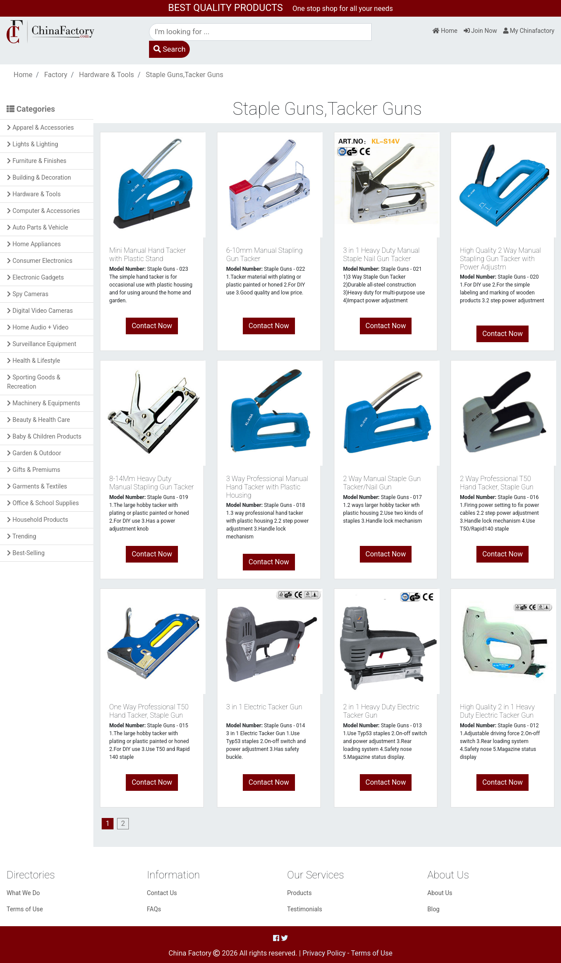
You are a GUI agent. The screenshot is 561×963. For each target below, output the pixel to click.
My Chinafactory (528, 30)
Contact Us (162, 892)
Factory (55, 75)
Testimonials (304, 909)
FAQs (154, 909)
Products (299, 892)
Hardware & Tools (106, 75)
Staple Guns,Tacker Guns (184, 75)
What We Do (23, 892)
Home (445, 30)
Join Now (480, 30)
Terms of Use (25, 909)
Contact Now (151, 326)
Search (169, 49)
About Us (439, 892)
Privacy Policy (324, 953)
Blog (433, 909)
